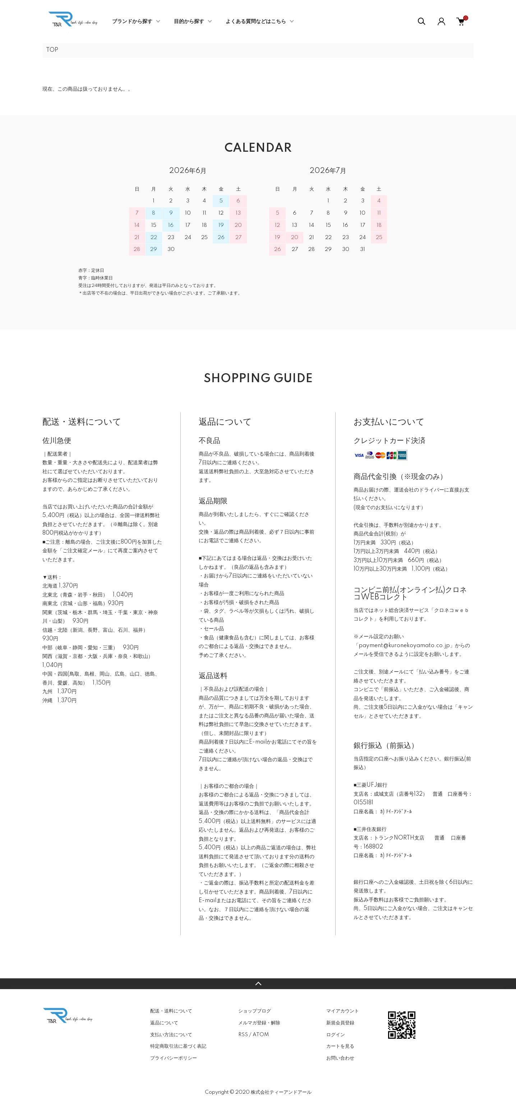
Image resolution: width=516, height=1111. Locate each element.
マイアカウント (342, 1011)
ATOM (261, 1034)
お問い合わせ (340, 1058)
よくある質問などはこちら (256, 21)
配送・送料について (171, 1011)
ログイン (335, 1034)
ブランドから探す (132, 21)
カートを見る (340, 1046)
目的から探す (189, 21)
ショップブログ (254, 1011)
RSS (243, 1034)
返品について (164, 1022)
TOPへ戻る (258, 983)
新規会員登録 (340, 1022)
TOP (52, 50)
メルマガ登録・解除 (259, 1022)
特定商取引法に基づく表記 (178, 1046)
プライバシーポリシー (173, 1058)
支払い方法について (171, 1034)
